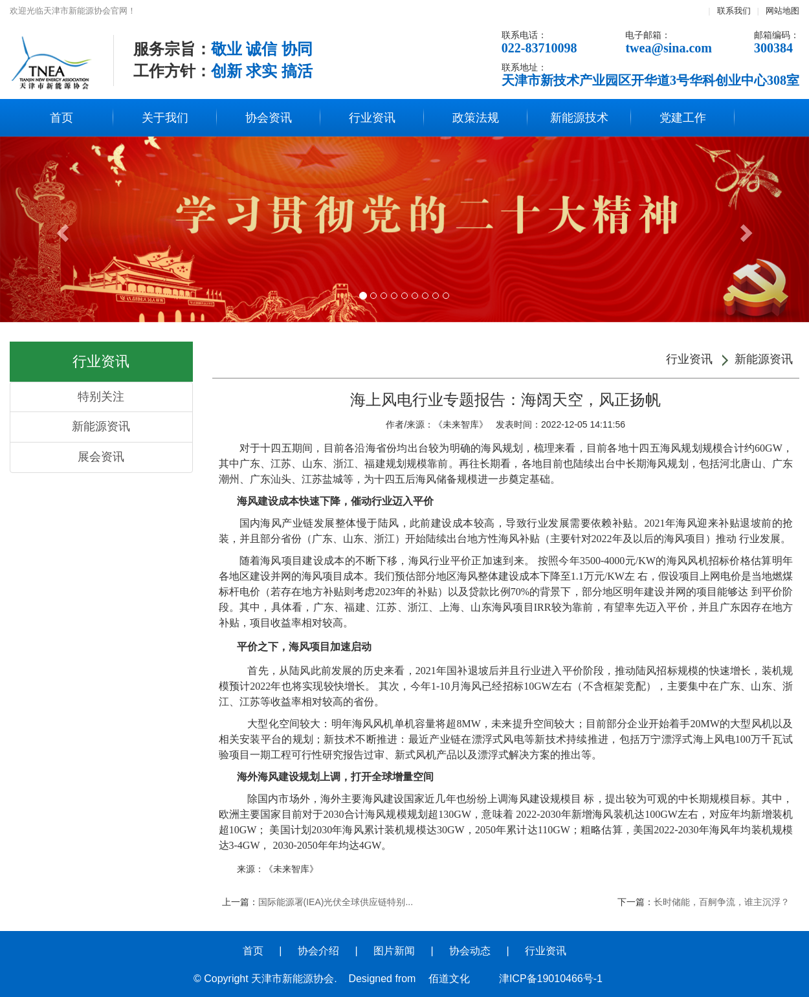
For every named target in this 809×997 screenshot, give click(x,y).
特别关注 (101, 396)
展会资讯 (101, 456)
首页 (61, 117)
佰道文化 (449, 978)
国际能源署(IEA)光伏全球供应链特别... (336, 902)
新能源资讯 (101, 426)
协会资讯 (268, 117)
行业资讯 (372, 117)
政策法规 (475, 117)
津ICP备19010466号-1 (551, 978)
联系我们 (734, 11)
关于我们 (165, 117)
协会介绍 (318, 950)
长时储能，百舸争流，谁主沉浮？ (722, 902)
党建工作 (682, 117)
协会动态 (470, 950)
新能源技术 (579, 117)
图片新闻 (394, 950)
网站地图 (782, 11)
